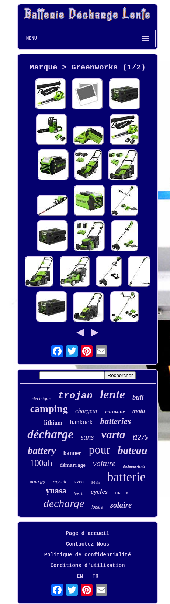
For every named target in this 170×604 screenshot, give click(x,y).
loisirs (97, 507)
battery (42, 450)
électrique (41, 398)
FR (95, 576)
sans (87, 437)
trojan (75, 395)
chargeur (86, 410)
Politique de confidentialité (87, 555)
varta (113, 434)
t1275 (140, 437)
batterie (126, 477)
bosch (78, 493)
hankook (81, 422)
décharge (50, 434)
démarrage (73, 465)
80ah (95, 482)
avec (79, 481)
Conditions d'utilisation (88, 566)
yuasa (56, 490)
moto (138, 410)
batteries (115, 421)
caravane (115, 411)
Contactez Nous (88, 544)
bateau (133, 450)
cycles (99, 491)
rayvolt (59, 481)
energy (37, 482)
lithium (53, 423)
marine (122, 492)
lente (112, 394)
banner (72, 453)
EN (80, 576)
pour (100, 449)
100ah (41, 463)
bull (138, 397)
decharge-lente (134, 466)
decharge (64, 503)
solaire (121, 504)
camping (49, 408)
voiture (104, 463)
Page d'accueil (88, 533)
